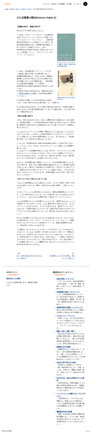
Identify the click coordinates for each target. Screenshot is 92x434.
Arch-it (8, 4)
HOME (6, 9)
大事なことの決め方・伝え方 (23, 9)
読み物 (12, 9)
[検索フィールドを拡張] (85, 4)
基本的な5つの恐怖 (13, 278)
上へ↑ (88, 431)
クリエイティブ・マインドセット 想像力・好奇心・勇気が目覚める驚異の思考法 (66, 64)
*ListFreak (11, 275)
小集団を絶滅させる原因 (27, 93)
